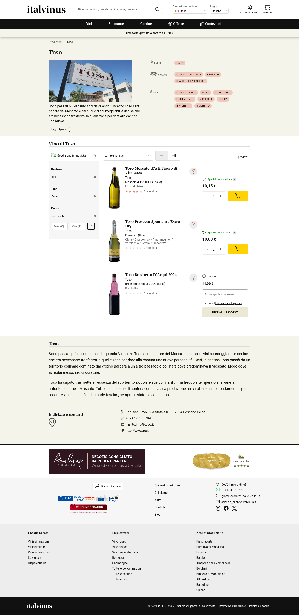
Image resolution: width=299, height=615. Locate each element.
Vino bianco (119, 547)
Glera (205, 92)
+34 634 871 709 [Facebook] (232, 490)
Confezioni (210, 24)
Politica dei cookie (259, 606)
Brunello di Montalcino (210, 574)
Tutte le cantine (122, 574)
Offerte (176, 24)
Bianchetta (183, 105)
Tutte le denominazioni (126, 568)
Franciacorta (204, 541)
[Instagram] (219, 509)
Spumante (116, 24)
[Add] (238, 196)
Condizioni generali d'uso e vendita (196, 606)
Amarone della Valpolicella (213, 563)
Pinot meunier (184, 99)
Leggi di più (57, 129)
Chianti (201, 590)
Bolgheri (201, 568)
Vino (74, 196)
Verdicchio (206, 99)
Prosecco (213, 74)
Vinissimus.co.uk (39, 552)
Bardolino (202, 584)
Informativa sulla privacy (228, 303)
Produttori (55, 42)
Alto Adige (203, 579)
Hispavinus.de (37, 563)
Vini (89, 24)
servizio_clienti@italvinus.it (238, 502)
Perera (223, 99)
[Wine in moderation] (88, 509)
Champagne (120, 563)
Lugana (201, 552)
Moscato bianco (186, 92)
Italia (179, 63)
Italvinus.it (34, 557)
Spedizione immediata (73, 155)
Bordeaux (118, 557)
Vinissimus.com (38, 541)
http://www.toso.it (139, 431)
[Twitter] (235, 509)
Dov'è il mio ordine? (233, 484)
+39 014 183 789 (138, 418)
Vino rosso (119, 541)
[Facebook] (227, 509)
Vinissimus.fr (36, 547)
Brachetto (203, 105)
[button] (249, 9)
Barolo (200, 557)
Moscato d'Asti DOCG (188, 74)
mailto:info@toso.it (140, 424)
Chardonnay (222, 92)
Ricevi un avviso (225, 312)
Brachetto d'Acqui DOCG (190, 81)
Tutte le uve (119, 579)
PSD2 (66, 498)
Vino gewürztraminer (125, 552)
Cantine (146, 24)
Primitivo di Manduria (210, 547)
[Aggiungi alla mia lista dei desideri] (193, 172)
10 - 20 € (74, 215)
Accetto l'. (222, 302)
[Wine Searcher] (221, 461)
